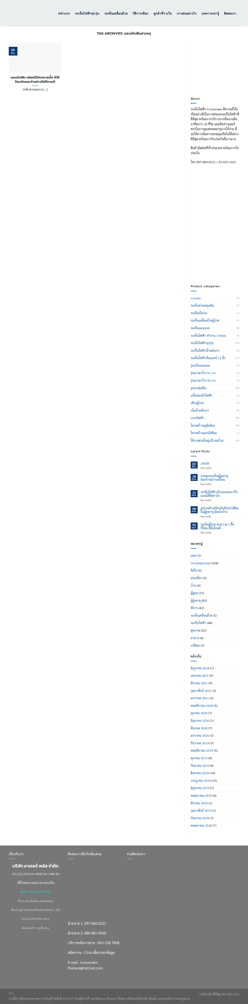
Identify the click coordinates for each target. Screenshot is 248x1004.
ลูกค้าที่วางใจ (162, 13)
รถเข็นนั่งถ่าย (199, 313)
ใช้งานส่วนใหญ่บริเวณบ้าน (207, 440)
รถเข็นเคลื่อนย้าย (115, 13)
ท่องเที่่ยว (196, 578)
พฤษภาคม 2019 (201, 795)
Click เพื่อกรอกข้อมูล (222, 251)
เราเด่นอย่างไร (186, 13)
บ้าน (193, 585)
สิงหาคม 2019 (200, 773)
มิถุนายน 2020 (200, 720)
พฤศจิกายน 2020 (202, 706)
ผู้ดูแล (194, 593)
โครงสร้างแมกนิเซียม (204, 433)
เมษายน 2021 (200, 675)
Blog (11, 992)
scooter (196, 298)
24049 (205, 463)
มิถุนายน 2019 (200, 788)
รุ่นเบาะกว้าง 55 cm (203, 380)
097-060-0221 (218, 216)
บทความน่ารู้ (210, 13)
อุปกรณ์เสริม (198, 388)
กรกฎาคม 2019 (201, 780)
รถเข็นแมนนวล (200, 328)
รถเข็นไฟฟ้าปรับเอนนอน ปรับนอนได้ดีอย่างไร (219, 493)
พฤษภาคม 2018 (201, 825)
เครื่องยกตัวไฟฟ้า (202, 395)
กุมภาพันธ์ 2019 (201, 810)
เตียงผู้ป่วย (197, 403)
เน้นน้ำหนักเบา (200, 410)
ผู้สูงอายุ (196, 600)
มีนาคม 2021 (199, 683)
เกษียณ (195, 645)
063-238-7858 (108, 942)
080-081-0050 (218, 226)
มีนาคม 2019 (199, 803)
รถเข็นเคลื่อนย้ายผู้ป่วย (205, 320)
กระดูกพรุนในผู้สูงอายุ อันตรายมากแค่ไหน (214, 477)
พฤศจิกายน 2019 (202, 750)
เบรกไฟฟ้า (197, 418)
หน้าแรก (64, 13)
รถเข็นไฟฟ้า (198, 623)
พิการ (194, 608)
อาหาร (195, 638)
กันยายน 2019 (200, 766)
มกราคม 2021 (200, 698)
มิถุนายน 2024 (200, 668)
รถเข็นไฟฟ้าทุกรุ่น (87, 13)
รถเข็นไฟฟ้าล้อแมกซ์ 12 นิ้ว (208, 358)
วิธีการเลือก (140, 13)
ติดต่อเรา (230, 13)
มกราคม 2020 (200, 735)
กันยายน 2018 (200, 818)
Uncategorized (200, 563)
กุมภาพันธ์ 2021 (201, 691)
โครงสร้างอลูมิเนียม (203, 425)
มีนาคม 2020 (199, 728)
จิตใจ (194, 570)
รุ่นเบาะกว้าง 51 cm (203, 373)
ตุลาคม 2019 (199, 758)
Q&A (194, 555)
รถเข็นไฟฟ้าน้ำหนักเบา (205, 350)
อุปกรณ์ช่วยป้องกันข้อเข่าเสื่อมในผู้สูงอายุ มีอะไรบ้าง (220, 510)
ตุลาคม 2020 (199, 713)
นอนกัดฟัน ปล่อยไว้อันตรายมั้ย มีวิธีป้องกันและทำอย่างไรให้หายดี (35, 79)
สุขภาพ (195, 630)
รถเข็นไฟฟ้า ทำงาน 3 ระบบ (208, 336)
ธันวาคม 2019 (200, 743)
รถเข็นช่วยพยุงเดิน (202, 305)
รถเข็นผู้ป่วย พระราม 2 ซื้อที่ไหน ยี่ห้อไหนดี (217, 526)
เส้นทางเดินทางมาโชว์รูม (35, 892)
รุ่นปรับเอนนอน (200, 365)
